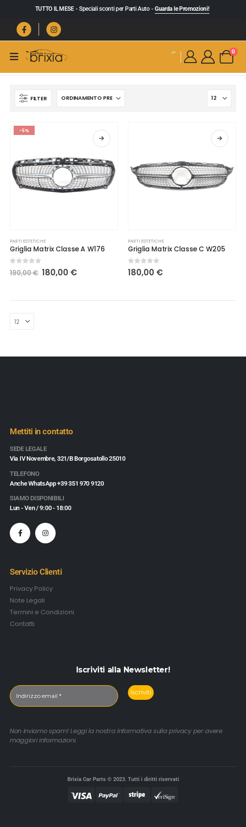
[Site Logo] (46, 56)
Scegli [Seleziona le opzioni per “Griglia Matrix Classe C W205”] (219, 138)
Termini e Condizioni (42, 612)
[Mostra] (219, 98)
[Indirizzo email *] (64, 696)
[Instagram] (53, 29)
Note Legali (27, 600)
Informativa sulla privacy (154, 731)
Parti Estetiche (28, 241)
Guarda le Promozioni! (182, 8)
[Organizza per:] (91, 98)
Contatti (22, 623)
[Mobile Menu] (17, 56)
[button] (33, 98)
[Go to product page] (64, 176)
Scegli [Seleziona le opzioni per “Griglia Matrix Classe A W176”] (101, 138)
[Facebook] (24, 29)
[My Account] (190, 56)
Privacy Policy (31, 588)
